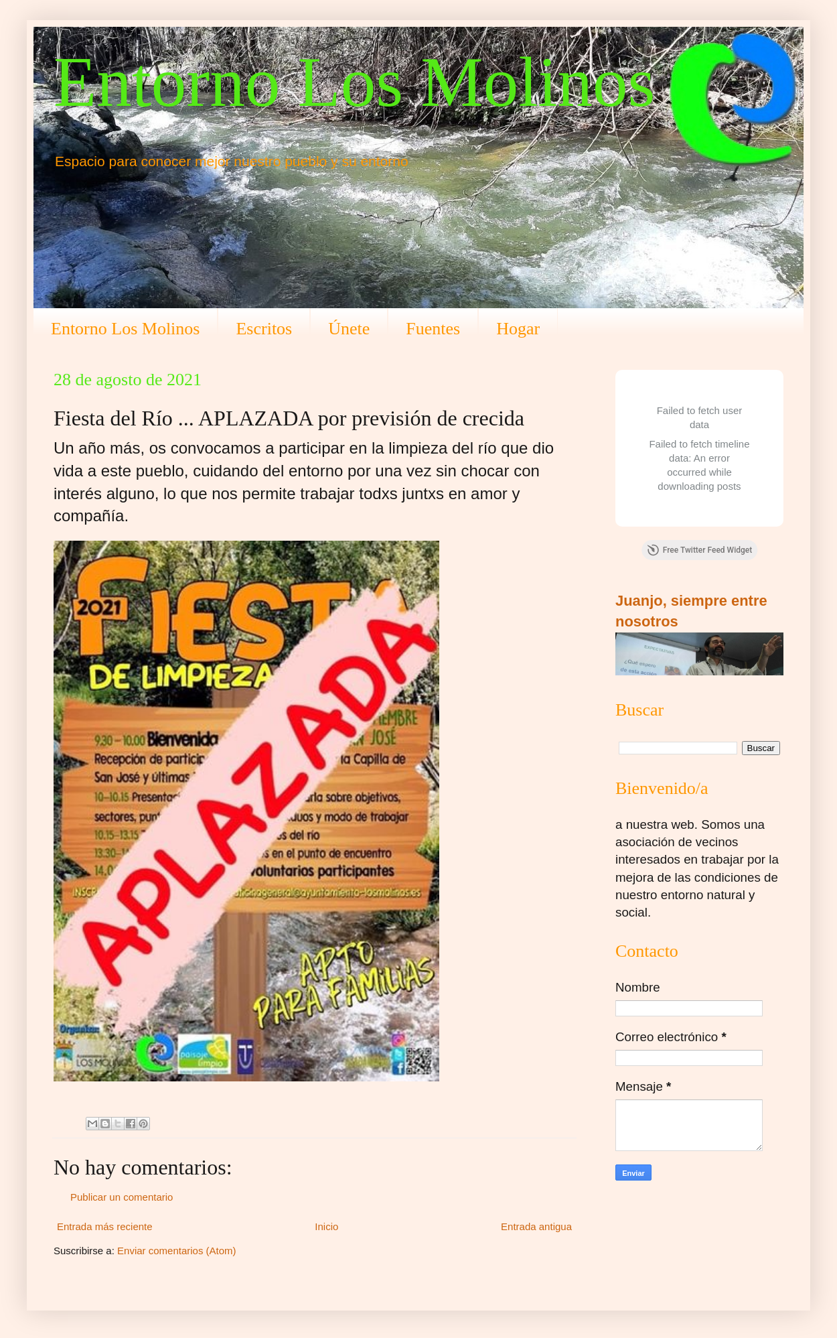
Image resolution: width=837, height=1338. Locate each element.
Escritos (264, 328)
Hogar (518, 328)
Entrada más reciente (105, 1226)
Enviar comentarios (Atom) (176, 1250)
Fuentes (433, 328)
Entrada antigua (536, 1226)
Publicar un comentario (121, 1197)
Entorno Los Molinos (354, 82)
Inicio (326, 1226)
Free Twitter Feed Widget (699, 550)
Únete (349, 328)
